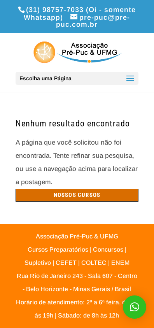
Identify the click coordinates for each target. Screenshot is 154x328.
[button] (134, 307)
